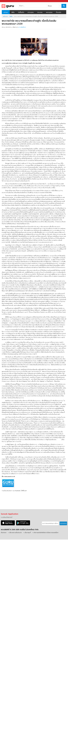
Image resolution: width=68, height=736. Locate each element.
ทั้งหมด (50, 6)
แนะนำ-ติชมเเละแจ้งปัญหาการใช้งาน (50, 523)
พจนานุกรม (49, 12)
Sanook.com (5, 1)
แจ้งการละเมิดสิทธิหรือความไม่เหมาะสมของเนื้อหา (45, 533)
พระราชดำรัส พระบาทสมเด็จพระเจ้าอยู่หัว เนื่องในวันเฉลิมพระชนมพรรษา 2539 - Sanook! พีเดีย (11, 6)
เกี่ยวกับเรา (3, 533)
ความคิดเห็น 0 (22, 27)
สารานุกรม (31, 12)
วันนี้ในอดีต (21, 12)
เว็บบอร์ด (58, 12)
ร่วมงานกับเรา (63, 523)
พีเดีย (13, 12)
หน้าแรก (6, 12)
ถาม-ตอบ (39, 12)
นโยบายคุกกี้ (27, 533)
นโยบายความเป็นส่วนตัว (15, 533)
